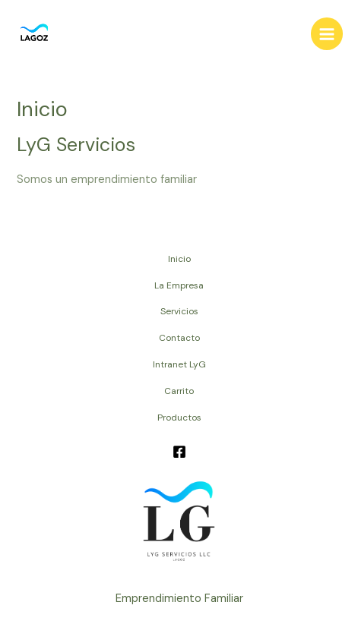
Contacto (179, 338)
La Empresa (179, 285)
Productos (179, 417)
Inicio (179, 259)
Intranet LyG (179, 364)
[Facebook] (179, 452)
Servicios (179, 311)
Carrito (179, 391)
